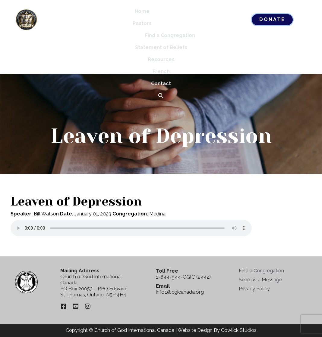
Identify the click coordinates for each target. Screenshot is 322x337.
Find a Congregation (170, 35)
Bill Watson (46, 214)
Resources (161, 59)
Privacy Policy (254, 289)
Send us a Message (260, 280)
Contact (161, 83)
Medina (157, 214)
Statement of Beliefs (161, 47)
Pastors (142, 23)
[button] (161, 96)
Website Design (195, 330)
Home (142, 11)
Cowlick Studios (239, 330)
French (161, 71)
